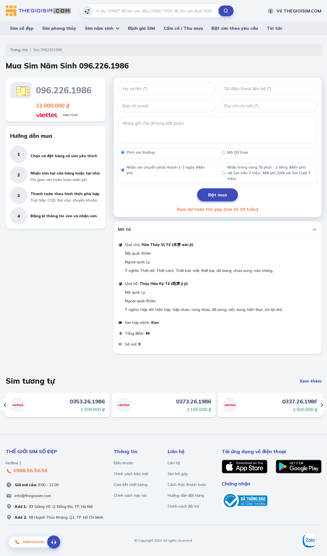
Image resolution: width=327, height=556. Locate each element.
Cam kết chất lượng (130, 484)
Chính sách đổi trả (183, 506)
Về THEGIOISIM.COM (294, 11)
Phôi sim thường (141, 152)
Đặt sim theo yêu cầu (234, 28)
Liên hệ (174, 462)
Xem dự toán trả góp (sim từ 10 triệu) (217, 209)
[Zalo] (309, 540)
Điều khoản (123, 462)
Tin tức (274, 28)
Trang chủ (19, 49)
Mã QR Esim (237, 152)
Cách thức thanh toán (187, 484)
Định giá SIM (141, 28)
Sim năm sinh (99, 28)
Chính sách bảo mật (131, 473)
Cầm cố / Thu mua (183, 28)
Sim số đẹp (21, 28)
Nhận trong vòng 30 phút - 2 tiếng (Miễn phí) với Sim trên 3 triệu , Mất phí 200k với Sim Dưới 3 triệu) (268, 173)
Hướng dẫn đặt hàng (186, 495)
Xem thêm (311, 381)
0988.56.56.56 (26, 470)
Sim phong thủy (59, 28)
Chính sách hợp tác (130, 495)
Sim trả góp (178, 473)
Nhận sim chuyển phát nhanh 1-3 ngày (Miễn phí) (166, 170)
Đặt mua (217, 195)
